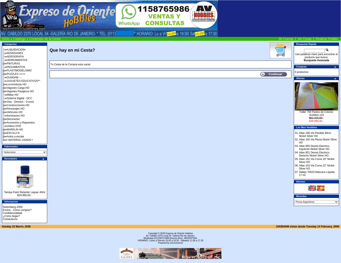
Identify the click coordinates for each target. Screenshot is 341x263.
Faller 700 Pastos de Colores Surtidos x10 (316, 113)
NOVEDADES (15, 53)
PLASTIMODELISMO (19, 70)
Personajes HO (15, 108)
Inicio (6, 39)
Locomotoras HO (17, 84)
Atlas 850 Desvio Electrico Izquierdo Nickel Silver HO (314, 148)
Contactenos (10, 219)
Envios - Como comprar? (17, 210)
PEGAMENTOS (16, 67)
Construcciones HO (18, 105)
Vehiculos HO (15, 112)
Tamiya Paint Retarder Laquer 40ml (24, 192)
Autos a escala (15, 136)
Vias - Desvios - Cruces (20, 101)
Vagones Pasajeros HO (20, 91)
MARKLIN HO (15, 129)
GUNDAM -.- (14, 77)
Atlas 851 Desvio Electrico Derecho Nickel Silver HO (314, 154)
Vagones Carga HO (18, 87)
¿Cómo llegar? (11, 216)
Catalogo (19, 39)
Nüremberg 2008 (12, 207)
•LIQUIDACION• (16, 49)
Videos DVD (14, 126)
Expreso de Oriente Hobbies (179, 233)
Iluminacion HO (16, 115)
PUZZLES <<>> (16, 74)
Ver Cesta (304, 39)
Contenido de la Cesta (44, 39)
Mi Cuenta (286, 39)
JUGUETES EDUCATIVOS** (23, 80)
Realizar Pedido (327, 39)
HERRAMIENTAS (17, 60)
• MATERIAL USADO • (20, 139)
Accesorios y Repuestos (21, 122)
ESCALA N (13, 133)
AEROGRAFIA (15, 56)
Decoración (13, 119)
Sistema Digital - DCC (19, 98)
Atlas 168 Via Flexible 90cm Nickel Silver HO (315, 135)
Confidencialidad (12, 213)
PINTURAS (13, 63)
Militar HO (12, 94)
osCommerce (176, 243)
